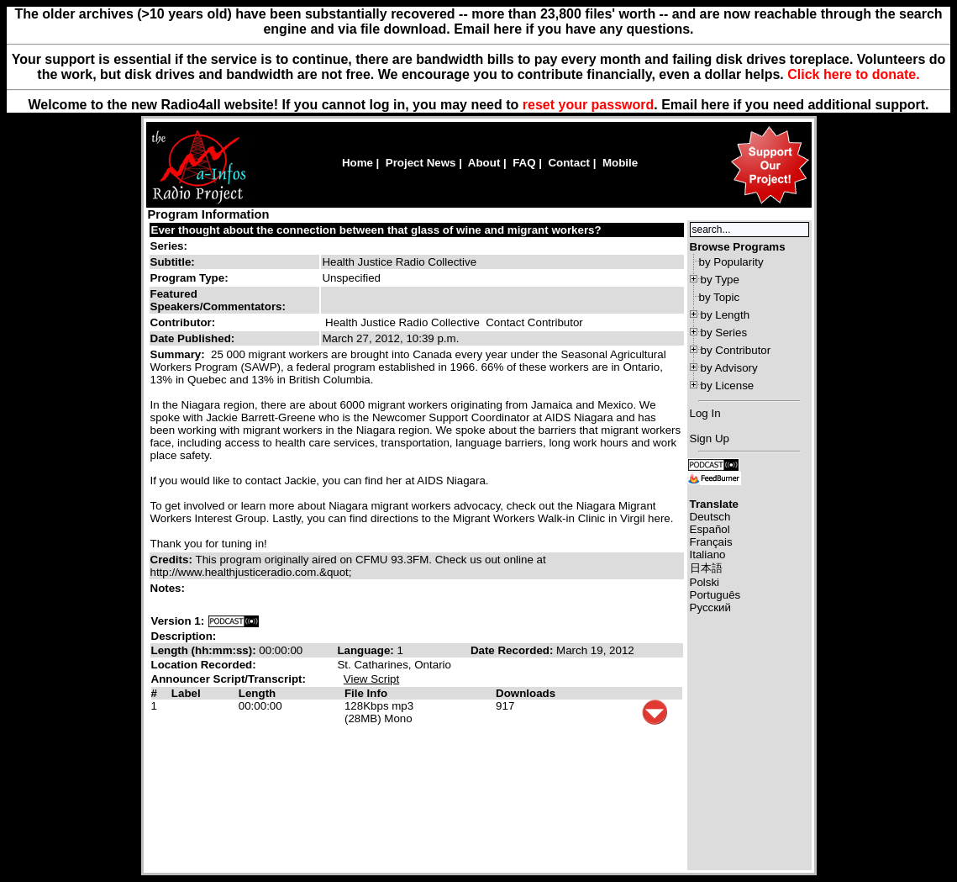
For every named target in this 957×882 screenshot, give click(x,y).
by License (728, 385)
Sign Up (709, 438)
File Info (365, 693)
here (715, 105)
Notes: (169, 588)
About (484, 162)
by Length (725, 315)
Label (186, 693)
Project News (421, 162)
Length (257, 693)
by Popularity (731, 262)
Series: (168, 246)
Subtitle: (172, 262)
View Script (371, 679)
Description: (184, 636)
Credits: (173, 559)
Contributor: (183, 322)
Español (710, 529)
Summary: (179, 354)
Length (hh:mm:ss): (205, 650)
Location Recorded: (203, 664)
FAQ (524, 162)
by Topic (719, 297)
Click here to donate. (853, 74)
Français (711, 542)
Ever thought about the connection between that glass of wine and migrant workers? (376, 230)
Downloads (525, 693)
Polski (705, 582)
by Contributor (736, 350)
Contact (569, 162)
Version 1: (178, 621)
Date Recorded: (513, 650)
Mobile (620, 162)
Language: (367, 650)
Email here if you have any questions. (573, 29)
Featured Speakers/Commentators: (218, 300)
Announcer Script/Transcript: (228, 679)
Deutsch (710, 516)
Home (357, 162)
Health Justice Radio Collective (402, 322)
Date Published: (192, 338)
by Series (724, 332)
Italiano (708, 554)
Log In (705, 413)
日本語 (706, 568)
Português (715, 595)
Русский (710, 607)
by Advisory (729, 368)
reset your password (589, 105)
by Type (720, 279)
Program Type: (189, 278)
